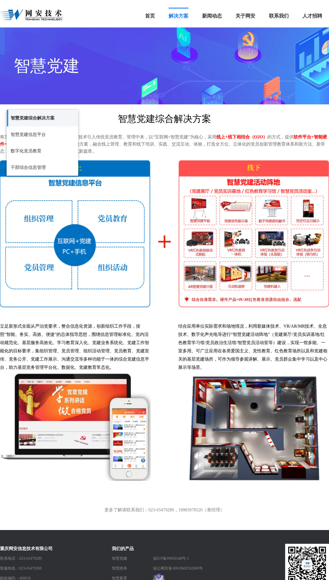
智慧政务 (119, 568)
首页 (150, 16)
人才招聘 (312, 16)
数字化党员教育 (26, 151)
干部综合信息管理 (28, 167)
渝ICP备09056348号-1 (171, 558)
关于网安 (245, 16)
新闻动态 (212, 16)
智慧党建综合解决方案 (33, 118)
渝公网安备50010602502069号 (178, 568)
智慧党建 (119, 558)
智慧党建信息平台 (28, 134)
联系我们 (279, 16)
